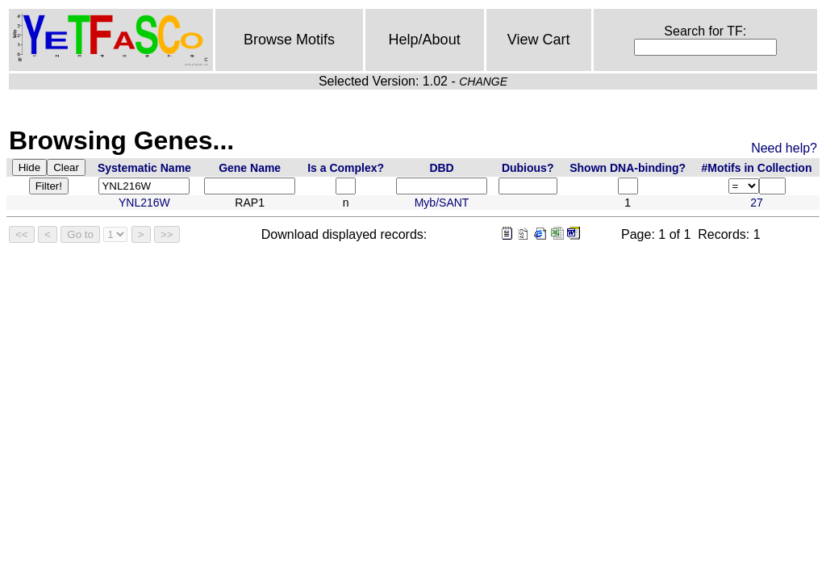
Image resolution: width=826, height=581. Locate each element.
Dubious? (528, 167)
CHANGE (483, 81)
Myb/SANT (442, 202)
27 (756, 202)
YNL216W (144, 202)
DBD (441, 167)
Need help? (784, 148)
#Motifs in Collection (757, 167)
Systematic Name (144, 167)
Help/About (425, 39)
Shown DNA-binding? (627, 167)
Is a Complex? (345, 167)
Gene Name (250, 167)
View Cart (538, 39)
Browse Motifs (289, 39)
